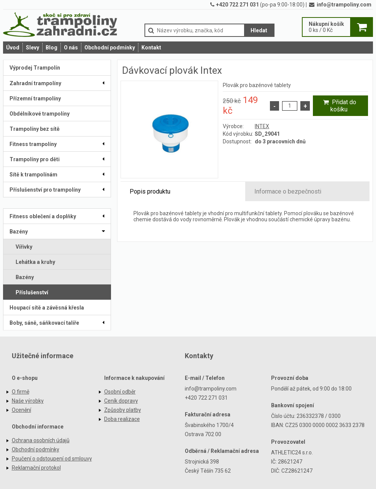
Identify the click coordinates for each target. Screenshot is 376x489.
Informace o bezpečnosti (287, 191)
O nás (71, 47)
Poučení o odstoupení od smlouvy (52, 459)
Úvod (12, 47)
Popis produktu (150, 191)
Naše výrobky (28, 401)
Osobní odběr (120, 392)
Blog (51, 47)
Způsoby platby (122, 410)
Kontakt (151, 47)
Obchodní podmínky (109, 47)
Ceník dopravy (121, 401)
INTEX (262, 126)
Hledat (259, 30)
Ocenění (21, 410)
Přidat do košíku (339, 105)
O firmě (20, 392)
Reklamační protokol (36, 468)
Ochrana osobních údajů (41, 440)
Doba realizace (122, 419)
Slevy (32, 47)
